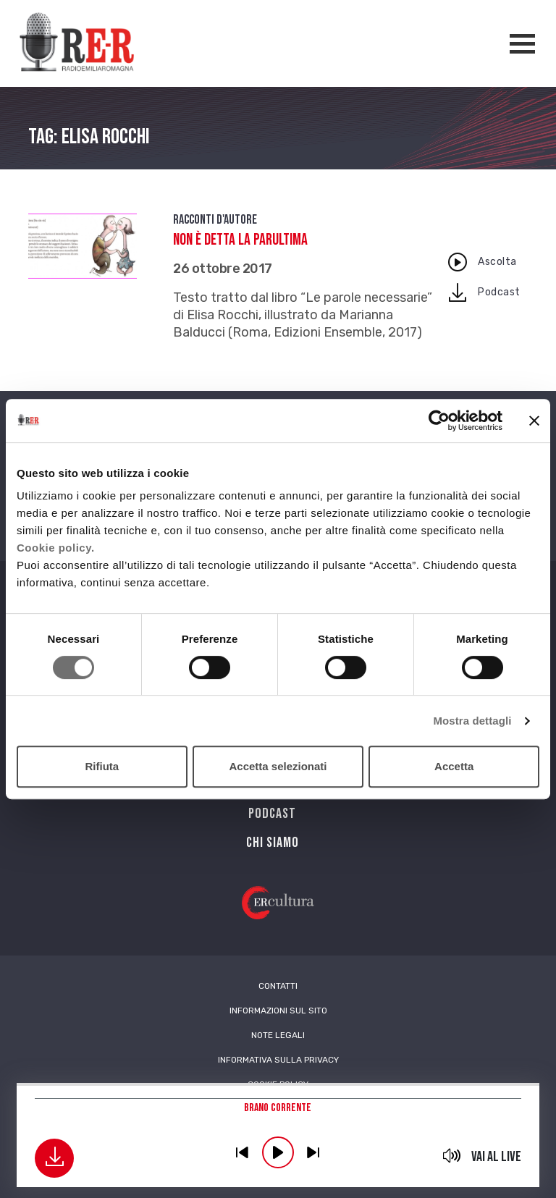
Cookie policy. (56, 547)
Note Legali (278, 1035)
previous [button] (242, 1152)
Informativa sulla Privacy (278, 1060)
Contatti (278, 986)
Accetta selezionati (278, 766)
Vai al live (496, 1156)
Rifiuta (102, 766)
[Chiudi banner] (534, 420)
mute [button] (452, 1155)
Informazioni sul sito (278, 1010)
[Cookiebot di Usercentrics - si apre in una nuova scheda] (439, 420)
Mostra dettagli (472, 720)
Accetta (453, 766)
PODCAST (272, 813)
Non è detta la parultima (240, 240)
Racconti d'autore (215, 219)
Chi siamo (272, 842)
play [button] (278, 1152)
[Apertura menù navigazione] (522, 44)
